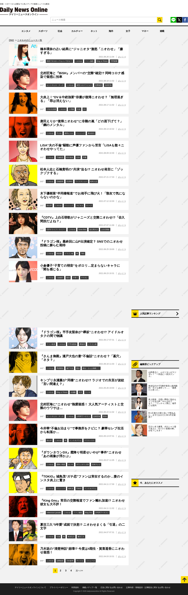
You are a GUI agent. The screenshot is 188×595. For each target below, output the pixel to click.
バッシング (80, 133)
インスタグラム (75, 440)
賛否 (68, 278)
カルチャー (77, 31)
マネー (145, 31)
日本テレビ (96, 464)
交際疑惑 (98, 85)
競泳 (78, 368)
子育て (75, 278)
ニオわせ (78, 61)
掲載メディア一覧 (89, 587)
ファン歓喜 (51, 344)
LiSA (78, 157)
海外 (111, 31)
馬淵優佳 (60, 368)
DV (84, 109)
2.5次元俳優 (51, 109)
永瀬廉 (73, 392)
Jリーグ (89, 205)
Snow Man (82, 230)
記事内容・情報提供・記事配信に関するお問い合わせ (148, 587)
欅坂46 (82, 344)
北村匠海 (108, 85)
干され (59, 133)
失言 (80, 392)
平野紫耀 (114, 61)
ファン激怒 (89, 61)
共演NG (69, 181)
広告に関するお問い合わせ (112, 587)
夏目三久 (81, 537)
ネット (94, 31)
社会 (60, 31)
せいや (70, 464)
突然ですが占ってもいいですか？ (59, 61)
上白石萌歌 (105, 230)
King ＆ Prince (102, 61)
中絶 (78, 109)
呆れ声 (49, 205)
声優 (84, 157)
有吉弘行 (71, 537)
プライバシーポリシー (59, 587)
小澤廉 (71, 109)
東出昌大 (91, 133)
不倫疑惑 (60, 157)
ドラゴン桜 (69, 254)
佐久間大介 (93, 230)
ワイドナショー (81, 181)
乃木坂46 (69, 561)
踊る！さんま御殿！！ (91, 368)
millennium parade (54, 513)
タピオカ (79, 205)
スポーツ (42, 31)
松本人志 (93, 181)
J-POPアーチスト (83, 416)
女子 (128, 31)
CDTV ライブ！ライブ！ (56, 230)
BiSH (105, 416)
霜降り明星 (61, 464)
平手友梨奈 (72, 344)
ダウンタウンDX (82, 464)
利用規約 (75, 587)
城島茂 (70, 489)
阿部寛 (59, 254)
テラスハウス (89, 440)
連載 (162, 31)
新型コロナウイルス (84, 85)
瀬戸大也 (69, 368)
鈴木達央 (69, 157)
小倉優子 (60, 278)
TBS (82, 254)
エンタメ (25, 31)
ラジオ (87, 392)
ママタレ (84, 278)
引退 (58, 537)
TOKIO (79, 489)
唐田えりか (69, 133)
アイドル (79, 561)
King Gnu (88, 513)
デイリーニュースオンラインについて (30, 587)
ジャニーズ (90, 561)
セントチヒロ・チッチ (55, 85)
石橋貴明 (60, 181)
